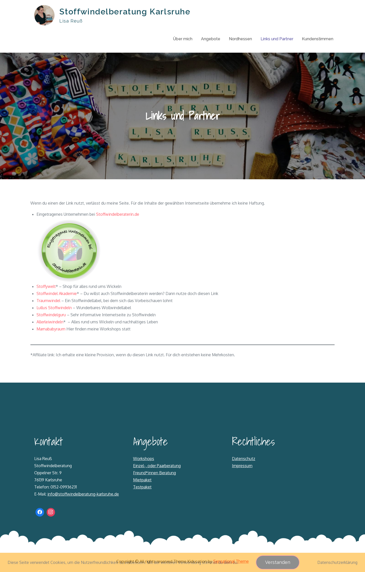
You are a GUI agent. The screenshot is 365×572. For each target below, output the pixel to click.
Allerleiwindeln (49, 321)
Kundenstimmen (317, 38)
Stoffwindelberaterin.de (117, 214)
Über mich (182, 38)
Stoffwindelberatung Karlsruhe (125, 11)
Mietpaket (142, 479)
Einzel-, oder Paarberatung (157, 465)
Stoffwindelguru (51, 314)
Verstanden (277, 562)
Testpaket (142, 486)
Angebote (210, 38)
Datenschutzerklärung (337, 562)
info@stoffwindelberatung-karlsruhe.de (83, 494)
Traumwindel (48, 300)
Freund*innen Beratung (154, 472)
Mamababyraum (50, 328)
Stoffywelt (46, 286)
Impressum (242, 465)
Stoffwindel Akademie (56, 293)
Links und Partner (277, 38)
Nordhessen (240, 38)
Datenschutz (243, 458)
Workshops (143, 458)
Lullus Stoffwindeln (54, 307)
